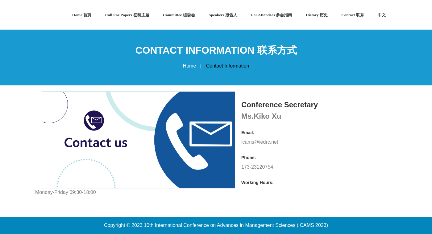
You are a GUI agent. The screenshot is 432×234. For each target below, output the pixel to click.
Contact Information (227, 65)
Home (189, 65)
